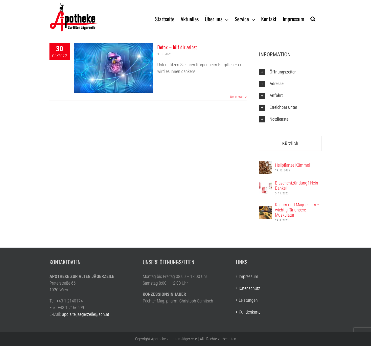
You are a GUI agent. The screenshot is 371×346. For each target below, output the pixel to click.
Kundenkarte (249, 312)
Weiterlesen (237, 96)
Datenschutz (249, 288)
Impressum (248, 276)
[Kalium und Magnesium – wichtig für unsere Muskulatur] (265, 209)
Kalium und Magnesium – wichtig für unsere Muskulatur (297, 210)
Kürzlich (290, 143)
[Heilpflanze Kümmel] (265, 164)
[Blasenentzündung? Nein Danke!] (265, 184)
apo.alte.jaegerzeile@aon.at (85, 314)
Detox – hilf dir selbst (177, 47)
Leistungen (248, 300)
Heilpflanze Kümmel (292, 165)
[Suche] (312, 18)
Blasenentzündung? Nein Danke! (296, 185)
